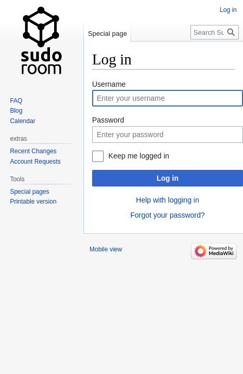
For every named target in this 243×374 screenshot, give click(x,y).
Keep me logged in (138, 156)
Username (109, 84)
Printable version (33, 201)
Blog (16, 110)
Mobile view (105, 249)
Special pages (29, 191)
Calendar (22, 121)
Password (108, 120)
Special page (107, 33)
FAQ (16, 100)
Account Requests (35, 161)
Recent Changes (33, 151)
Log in (167, 178)
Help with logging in (167, 200)
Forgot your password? (167, 215)
